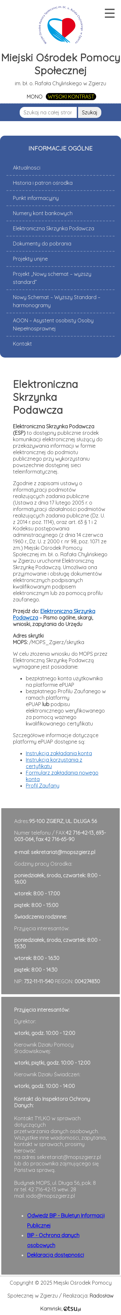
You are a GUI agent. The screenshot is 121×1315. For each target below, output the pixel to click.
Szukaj (89, 112)
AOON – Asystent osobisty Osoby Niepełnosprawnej (53, 324)
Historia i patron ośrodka (43, 183)
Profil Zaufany (42, 785)
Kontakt (22, 343)
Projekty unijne (30, 259)
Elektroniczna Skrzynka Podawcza (53, 228)
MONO (35, 96)
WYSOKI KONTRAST (71, 96)
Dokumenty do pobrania (42, 243)
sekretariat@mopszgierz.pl (63, 852)
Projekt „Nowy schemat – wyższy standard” (52, 278)
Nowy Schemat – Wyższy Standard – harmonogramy (56, 301)
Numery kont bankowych (43, 213)
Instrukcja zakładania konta (59, 753)
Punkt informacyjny (36, 198)
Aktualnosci (26, 167)
